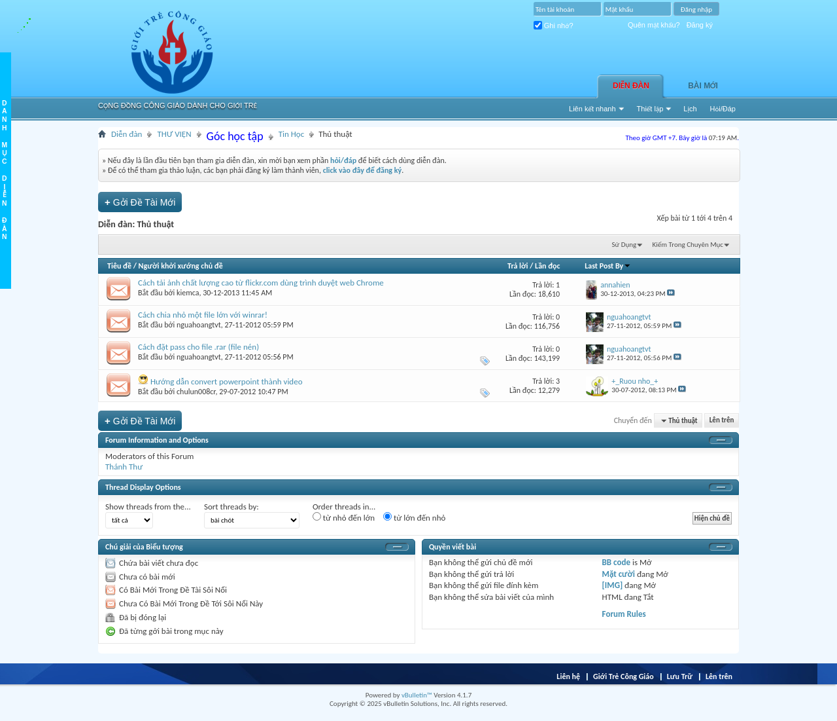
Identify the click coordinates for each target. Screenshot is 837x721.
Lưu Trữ (679, 676)
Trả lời (517, 265)
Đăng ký (700, 25)
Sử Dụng (624, 244)
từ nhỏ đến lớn (344, 517)
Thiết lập (650, 109)
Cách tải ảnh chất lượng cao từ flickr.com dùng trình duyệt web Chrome (261, 282)
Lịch (689, 109)
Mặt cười (618, 574)
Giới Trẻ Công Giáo (623, 676)
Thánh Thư (124, 466)
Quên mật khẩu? (654, 25)
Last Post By (608, 265)
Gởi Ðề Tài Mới (140, 202)
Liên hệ (568, 676)
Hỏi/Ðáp (723, 109)
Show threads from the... (148, 506)
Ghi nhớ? (553, 25)
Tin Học (292, 134)
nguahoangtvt (199, 324)
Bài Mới (703, 85)
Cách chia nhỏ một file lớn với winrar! (202, 315)
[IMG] (612, 585)
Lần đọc (547, 265)
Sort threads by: (231, 506)
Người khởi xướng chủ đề (181, 265)
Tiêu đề (119, 265)
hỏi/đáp (343, 160)
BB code (616, 562)
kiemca (188, 292)
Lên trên (721, 420)
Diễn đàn (631, 85)
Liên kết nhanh (592, 109)
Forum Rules (624, 614)
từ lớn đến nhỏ (414, 517)
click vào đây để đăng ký (362, 170)
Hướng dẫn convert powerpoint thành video (226, 381)
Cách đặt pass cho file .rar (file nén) (198, 347)
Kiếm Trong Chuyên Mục (688, 244)
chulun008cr (196, 391)
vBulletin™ (416, 695)
